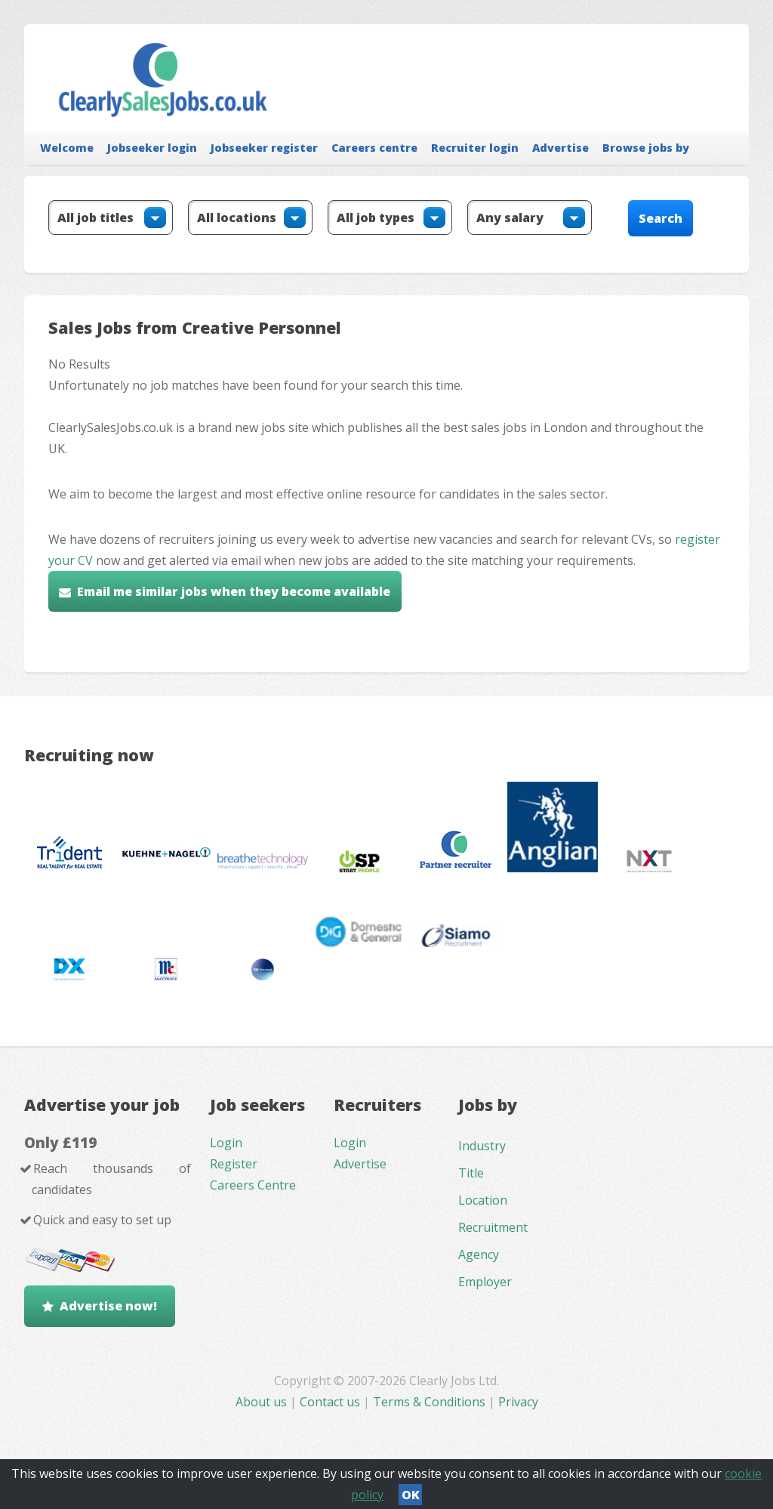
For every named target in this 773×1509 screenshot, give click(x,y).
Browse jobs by (645, 147)
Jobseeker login (152, 147)
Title (471, 1173)
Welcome (67, 147)
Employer (485, 1281)
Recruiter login (475, 147)
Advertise (560, 147)
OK (411, 1494)
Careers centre (374, 147)
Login (226, 1142)
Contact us (331, 1401)
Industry (482, 1145)
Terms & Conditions (429, 1401)
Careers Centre (253, 1185)
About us (263, 1401)
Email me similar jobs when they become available (233, 591)
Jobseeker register (264, 147)
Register (233, 1164)
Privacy (518, 1401)
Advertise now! (108, 1306)
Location (482, 1200)
